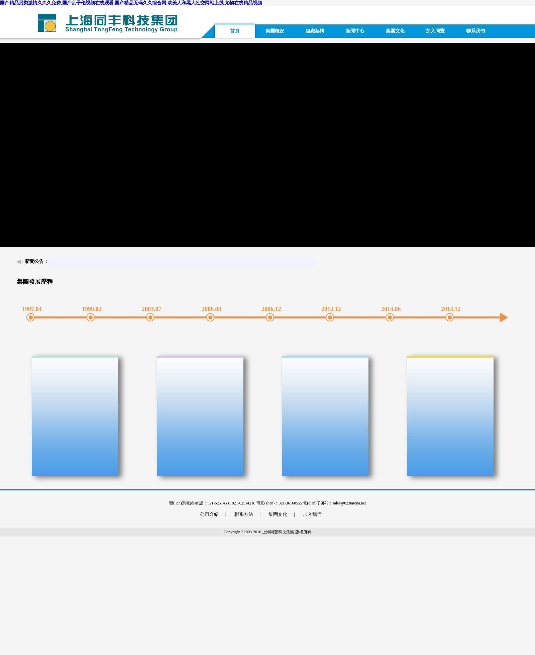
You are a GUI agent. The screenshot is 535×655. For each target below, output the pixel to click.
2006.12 (269, 309)
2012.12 (329, 309)
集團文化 (395, 30)
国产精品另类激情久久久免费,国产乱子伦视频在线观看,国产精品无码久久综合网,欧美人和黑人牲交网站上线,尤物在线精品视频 (131, 2)
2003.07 (150, 309)
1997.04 (30, 309)
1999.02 (90, 309)
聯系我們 (475, 30)
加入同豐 (435, 30)
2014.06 (389, 309)
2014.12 (449, 309)
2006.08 (210, 309)
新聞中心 (355, 30)
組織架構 (315, 30)
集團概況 (274, 30)
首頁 (234, 30)
